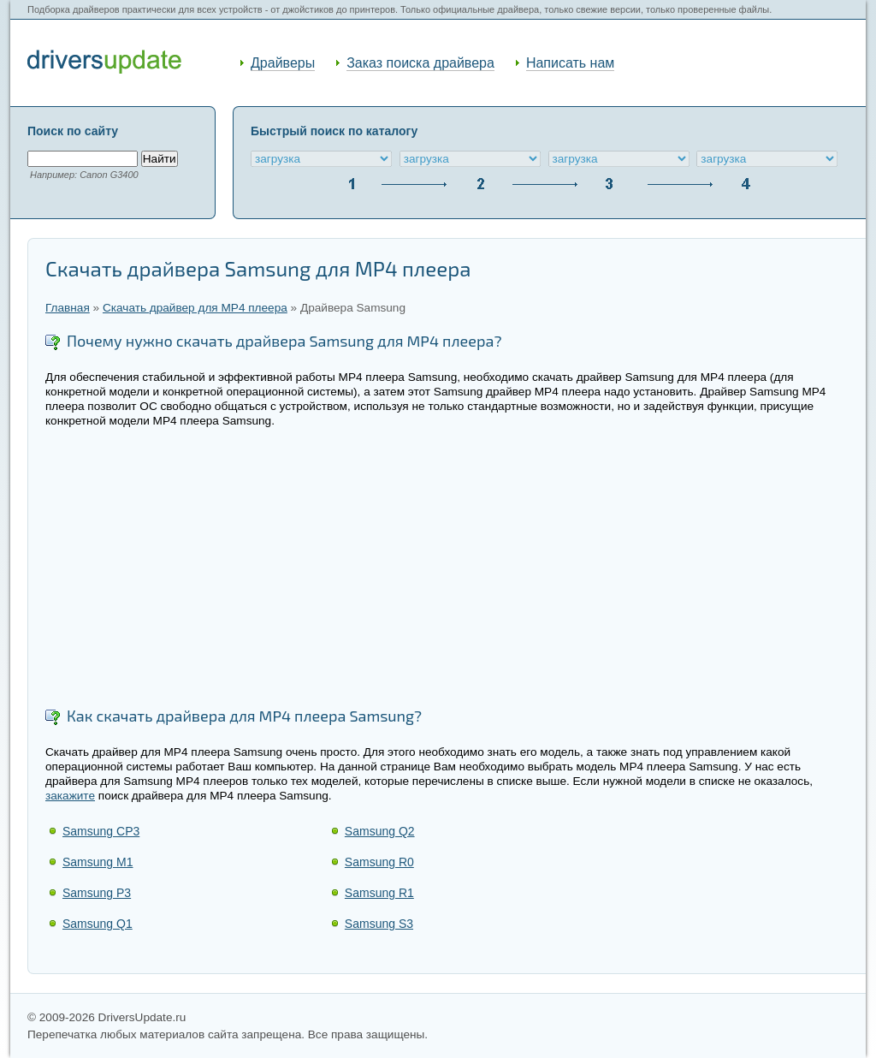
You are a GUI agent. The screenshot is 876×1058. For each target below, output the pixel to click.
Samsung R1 (379, 893)
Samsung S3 (379, 923)
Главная (67, 307)
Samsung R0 (379, 862)
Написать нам (570, 63)
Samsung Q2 (380, 831)
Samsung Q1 (97, 923)
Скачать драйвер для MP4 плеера (195, 307)
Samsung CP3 (100, 831)
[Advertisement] (447, 569)
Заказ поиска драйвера (420, 63)
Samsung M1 (97, 862)
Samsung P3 (96, 893)
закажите (70, 795)
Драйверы (283, 63)
